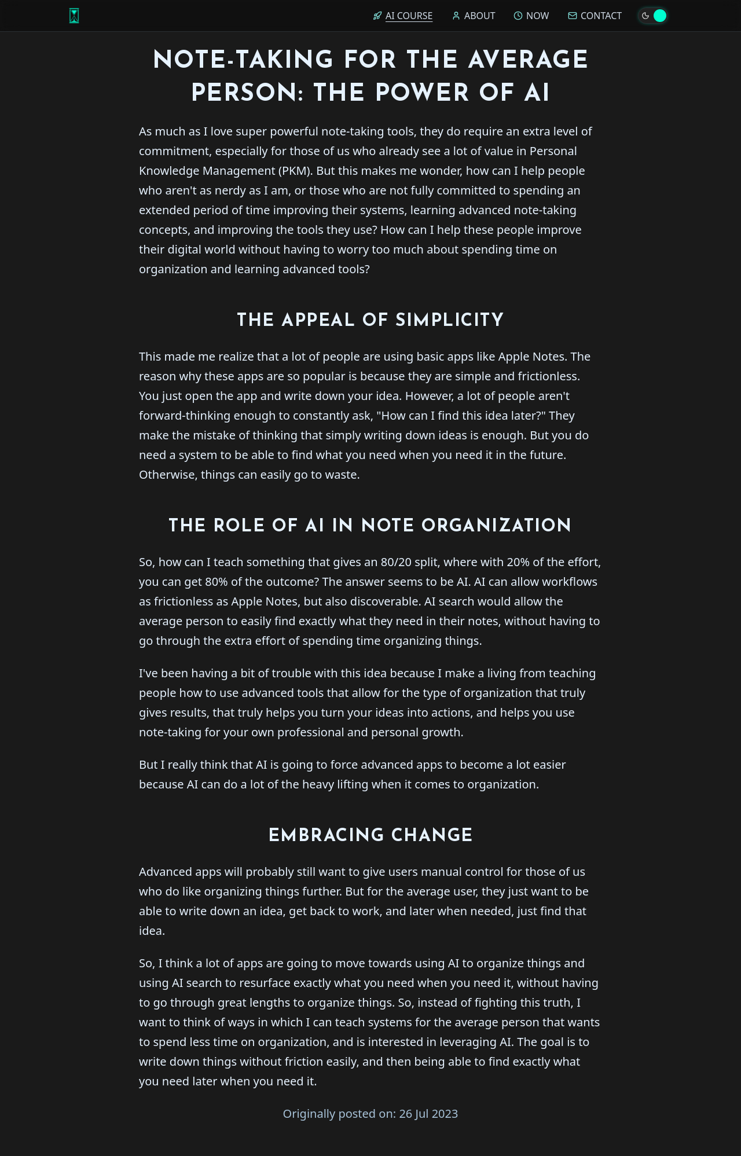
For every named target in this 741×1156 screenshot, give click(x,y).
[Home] (74, 16)
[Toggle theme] (653, 16)
